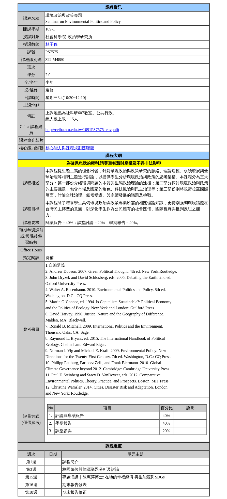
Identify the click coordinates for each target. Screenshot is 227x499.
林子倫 (52, 44)
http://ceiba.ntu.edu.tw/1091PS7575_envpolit (82, 129)
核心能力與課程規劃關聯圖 (70, 148)
